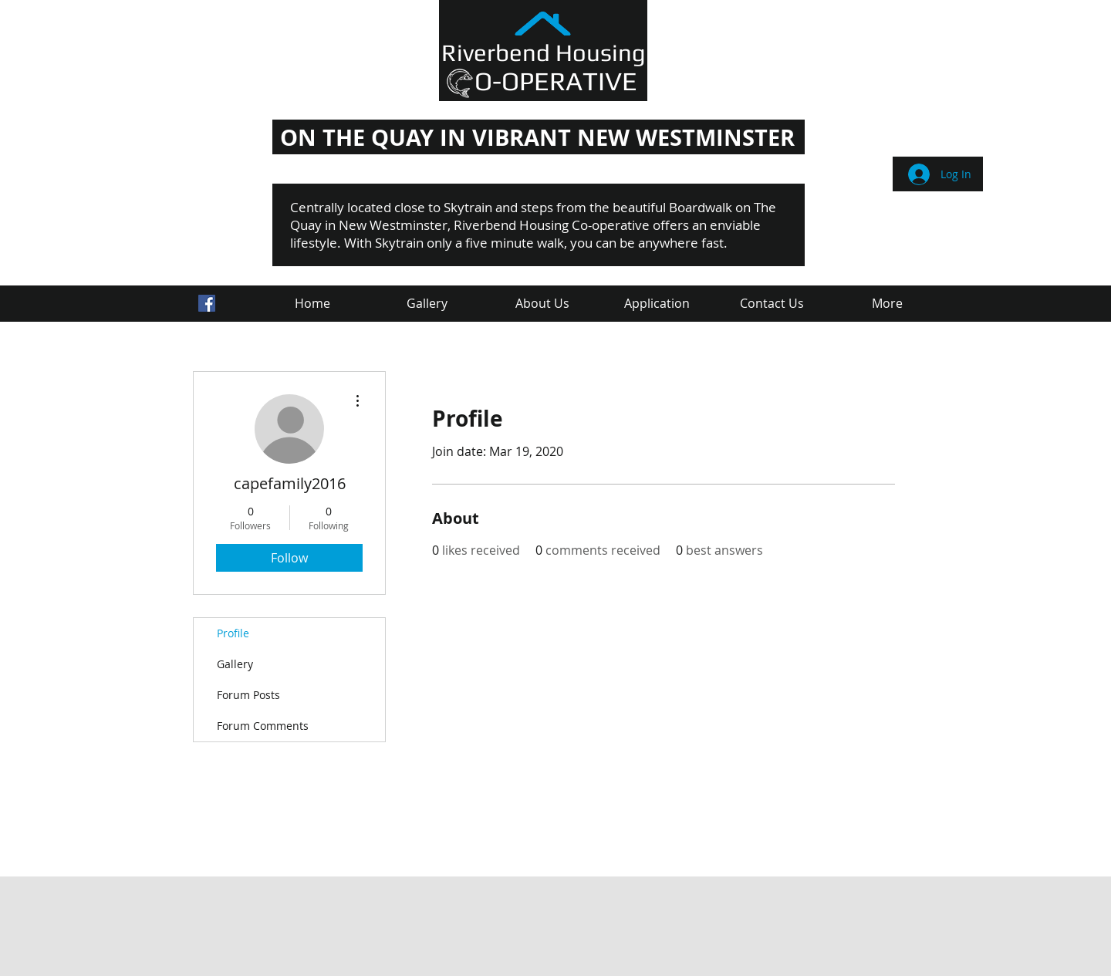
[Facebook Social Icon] (206, 303)
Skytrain (468, 207)
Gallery (235, 664)
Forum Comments (263, 725)
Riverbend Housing (543, 52)
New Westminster (393, 225)
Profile (233, 633)
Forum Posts (248, 694)
